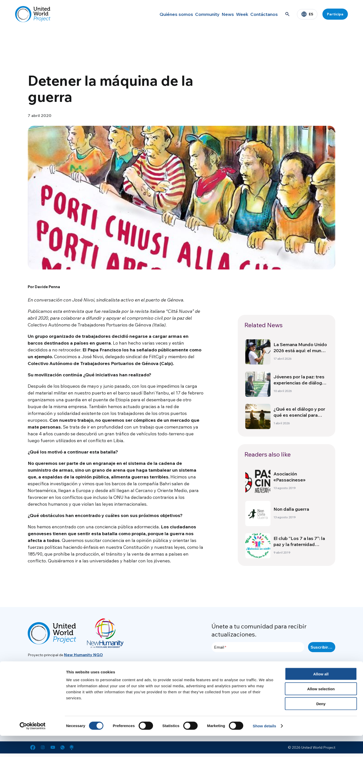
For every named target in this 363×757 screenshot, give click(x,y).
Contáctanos (262, 14)
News (216, 14)
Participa (335, 14)
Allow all (321, 695)
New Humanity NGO (83, 654)
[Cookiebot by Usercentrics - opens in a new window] (33, 747)
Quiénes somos (158, 14)
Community (191, 14)
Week (236, 14)
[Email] (257, 647)
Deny (321, 725)
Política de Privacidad (296, 681)
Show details (264, 747)
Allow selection (321, 710)
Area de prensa (290, 673)
